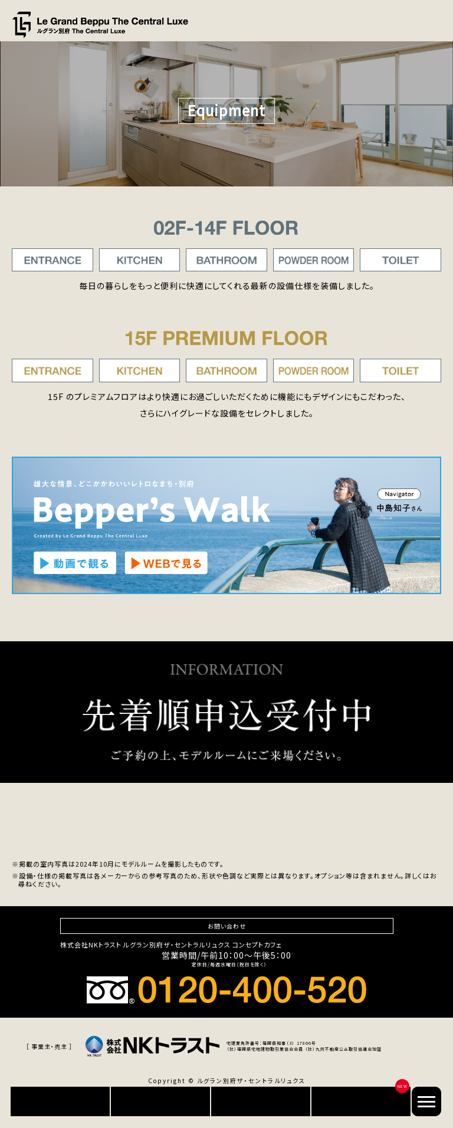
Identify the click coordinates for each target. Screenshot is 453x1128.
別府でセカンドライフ (361, 1101)
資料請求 (60, 1101)
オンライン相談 (260, 1101)
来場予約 (160, 1101)
